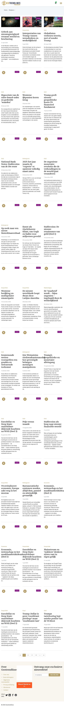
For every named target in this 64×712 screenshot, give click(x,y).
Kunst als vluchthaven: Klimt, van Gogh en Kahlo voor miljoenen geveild (32, 232)
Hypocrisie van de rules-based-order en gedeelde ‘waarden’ (10, 99)
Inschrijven (54, 675)
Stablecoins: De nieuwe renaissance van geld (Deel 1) (52, 230)
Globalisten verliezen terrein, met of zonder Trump (52, 37)
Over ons (6, 674)
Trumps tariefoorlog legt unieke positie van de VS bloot (53, 617)
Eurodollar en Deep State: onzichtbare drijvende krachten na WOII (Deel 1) (10, 619)
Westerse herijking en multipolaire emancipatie (7, 294)
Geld (45, 30)
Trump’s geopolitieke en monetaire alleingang (52, 359)
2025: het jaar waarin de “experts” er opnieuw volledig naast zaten (31, 167)
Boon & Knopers (8, 677)
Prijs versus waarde (28, 423)
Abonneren (6, 687)
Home (5, 10)
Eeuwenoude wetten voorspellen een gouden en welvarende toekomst (9, 361)
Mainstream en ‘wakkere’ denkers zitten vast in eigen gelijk (53, 553)
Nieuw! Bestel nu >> (24, 685)
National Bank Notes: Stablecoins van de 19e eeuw (10, 164)
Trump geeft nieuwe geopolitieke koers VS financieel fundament (50, 101)
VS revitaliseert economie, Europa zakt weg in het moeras (10, 489)
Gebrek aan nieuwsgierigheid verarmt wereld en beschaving (10, 35)
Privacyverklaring (8, 685)
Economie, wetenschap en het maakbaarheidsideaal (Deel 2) (53, 489)
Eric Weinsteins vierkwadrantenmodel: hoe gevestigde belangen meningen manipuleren (32, 361)
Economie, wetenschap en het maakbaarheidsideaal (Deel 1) (10, 553)
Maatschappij (47, 288)
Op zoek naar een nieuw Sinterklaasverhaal (10, 230)
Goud (24, 610)
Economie (46, 483)
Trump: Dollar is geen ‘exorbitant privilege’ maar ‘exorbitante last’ (31, 617)
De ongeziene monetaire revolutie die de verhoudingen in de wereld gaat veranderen (52, 168)
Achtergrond (26, 158)
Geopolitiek (26, 30)
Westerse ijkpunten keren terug (31, 97)
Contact (5, 690)
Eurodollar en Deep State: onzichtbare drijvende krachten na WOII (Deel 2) (32, 554)
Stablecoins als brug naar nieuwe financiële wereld (52, 424)
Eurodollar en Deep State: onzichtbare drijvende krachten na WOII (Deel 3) (10, 427)
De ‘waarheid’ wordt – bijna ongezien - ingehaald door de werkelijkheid (53, 296)
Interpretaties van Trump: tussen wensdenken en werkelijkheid (32, 37)
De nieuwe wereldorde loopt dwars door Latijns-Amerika (31, 294)
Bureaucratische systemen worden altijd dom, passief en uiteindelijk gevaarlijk (32, 491)
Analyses (11, 10)
